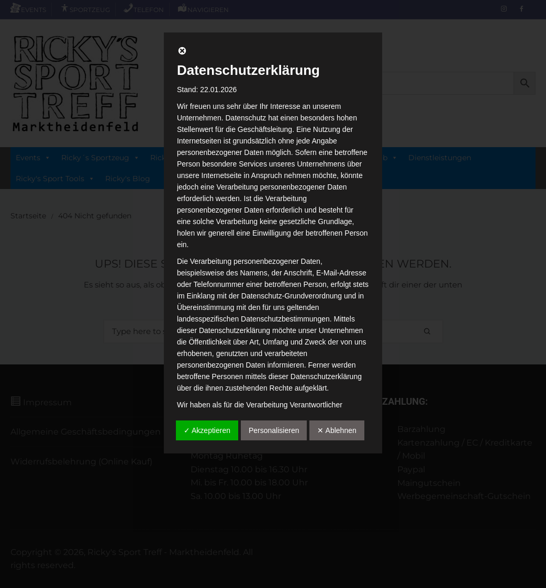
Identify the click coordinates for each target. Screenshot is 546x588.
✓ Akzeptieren (207, 430)
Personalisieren (274, 430)
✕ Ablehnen (336, 430)
